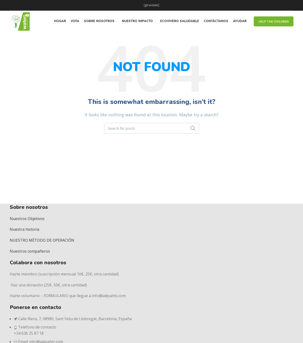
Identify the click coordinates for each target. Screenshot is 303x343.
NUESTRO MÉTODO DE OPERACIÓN (42, 240)
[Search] (151, 128)
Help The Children (273, 21)
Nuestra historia (24, 229)
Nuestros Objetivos (27, 218)
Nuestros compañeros (30, 251)
